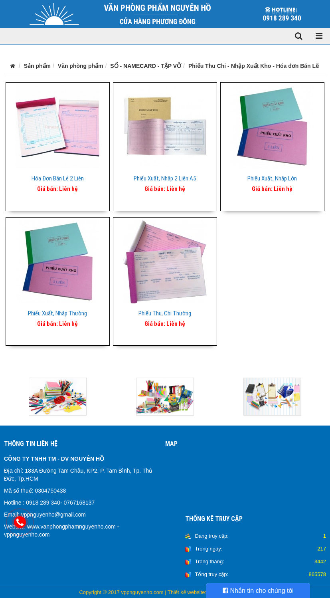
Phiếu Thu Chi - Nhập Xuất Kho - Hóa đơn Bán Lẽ (253, 66)
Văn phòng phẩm (80, 66)
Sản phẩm (37, 66)
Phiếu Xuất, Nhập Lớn (272, 178)
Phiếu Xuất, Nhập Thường (57, 313)
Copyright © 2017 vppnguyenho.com (121, 592)
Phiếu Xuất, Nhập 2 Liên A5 (165, 178)
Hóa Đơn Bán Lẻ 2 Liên (58, 178)
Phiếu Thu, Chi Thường (164, 313)
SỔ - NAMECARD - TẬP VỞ (145, 66)
